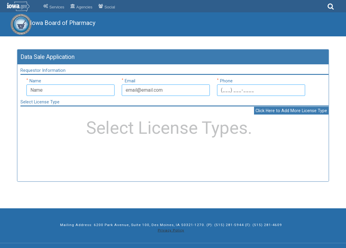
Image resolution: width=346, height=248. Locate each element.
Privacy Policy (171, 230)
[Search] (330, 8)
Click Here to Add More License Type (291, 110)
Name (33, 80)
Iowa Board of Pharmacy (62, 22)
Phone (225, 80)
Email (128, 80)
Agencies (81, 7)
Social (106, 7)
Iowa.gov (21, 6)
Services (53, 7)
